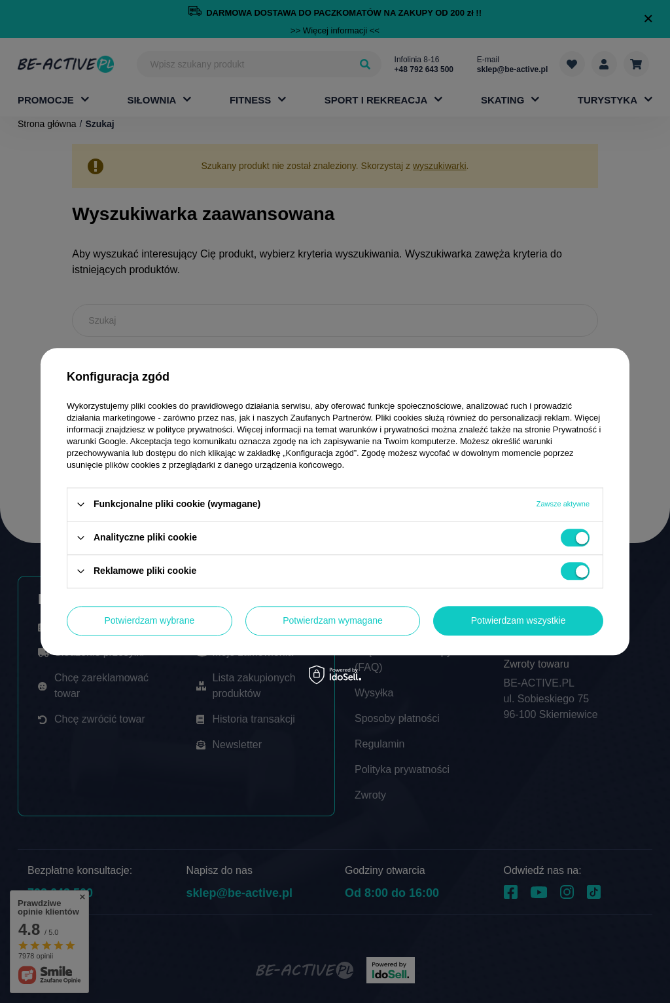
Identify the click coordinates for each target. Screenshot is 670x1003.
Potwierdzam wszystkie (518, 620)
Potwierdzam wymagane (333, 620)
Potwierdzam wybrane (150, 620)
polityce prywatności (194, 429)
